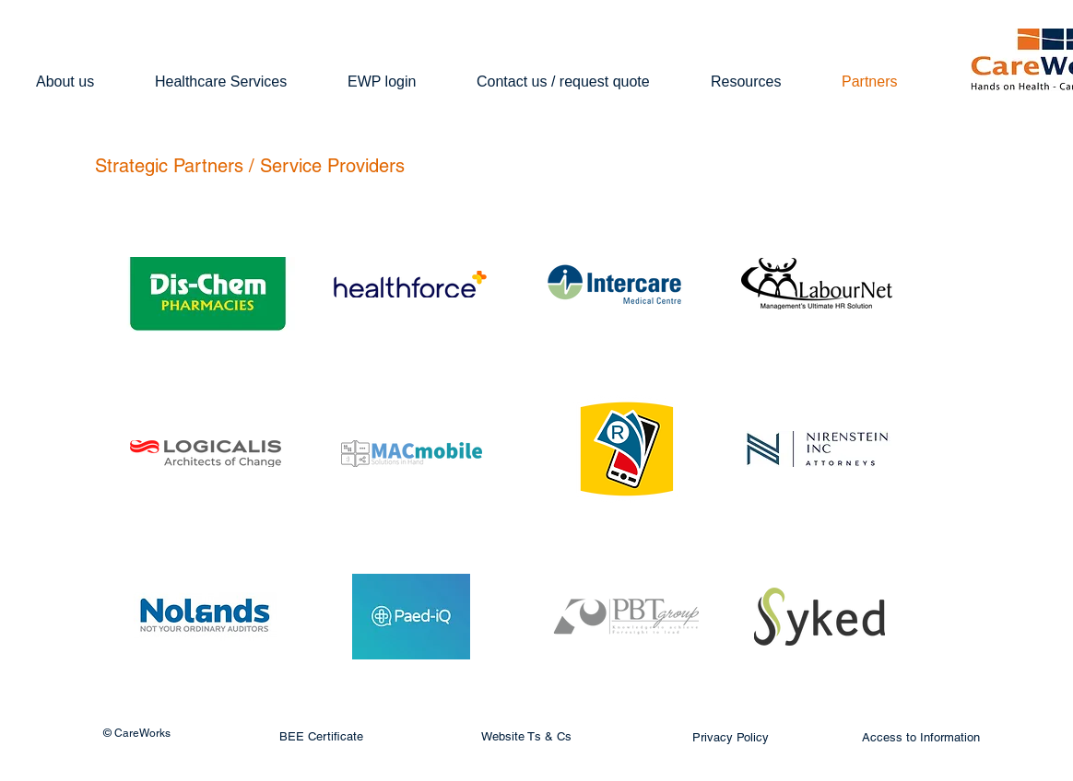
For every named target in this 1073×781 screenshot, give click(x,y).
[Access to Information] (920, 737)
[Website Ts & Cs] (526, 736)
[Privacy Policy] (730, 737)
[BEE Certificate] (320, 736)
